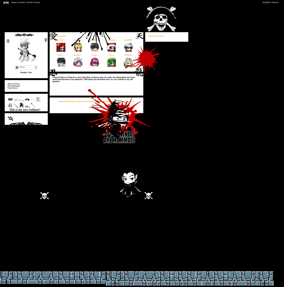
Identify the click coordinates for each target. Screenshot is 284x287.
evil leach (61, 40)
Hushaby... (77, 55)
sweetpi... (94, 55)
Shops (13, 2)
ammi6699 (128, 40)
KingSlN (266, 2)
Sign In (275, 2)
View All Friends (59, 36)
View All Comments (156, 36)
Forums (21, 2)
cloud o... (60, 55)
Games (37, 2)
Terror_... (111, 55)
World (29, 2)
